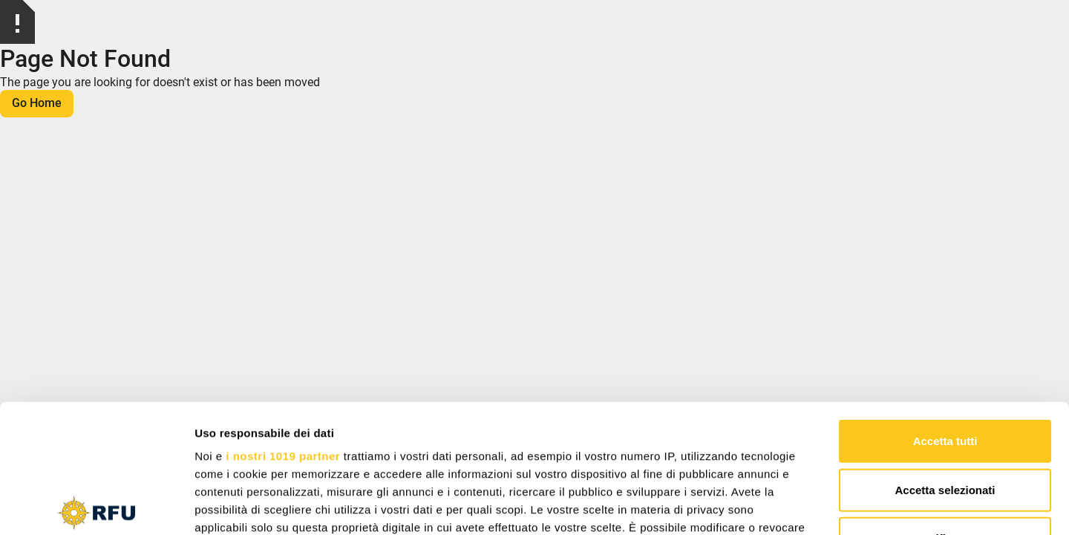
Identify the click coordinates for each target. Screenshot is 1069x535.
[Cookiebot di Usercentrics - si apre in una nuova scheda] (96, 506)
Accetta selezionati (945, 356)
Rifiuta (945, 405)
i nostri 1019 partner (283, 323)
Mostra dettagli (781, 505)
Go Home (37, 103)
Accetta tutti (945, 308)
